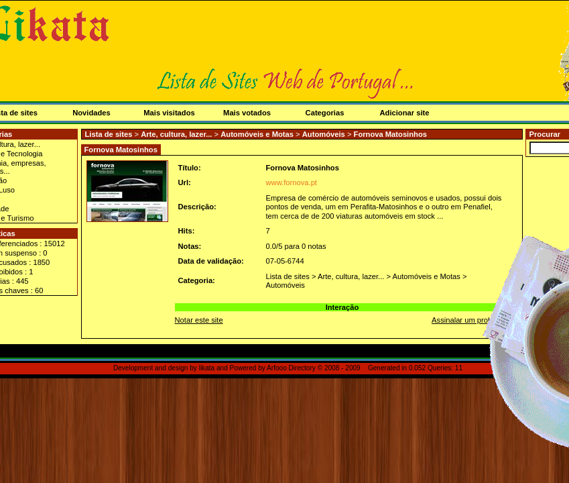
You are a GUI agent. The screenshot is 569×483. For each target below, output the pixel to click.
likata (207, 368)
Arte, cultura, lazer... (176, 134)
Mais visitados (168, 113)
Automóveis (323, 134)
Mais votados (247, 113)
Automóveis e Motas (257, 134)
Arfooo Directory (291, 368)
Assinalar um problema (470, 320)
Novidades (91, 113)
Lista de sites (109, 134)
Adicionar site (405, 113)
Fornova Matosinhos (390, 134)
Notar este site (199, 320)
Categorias (325, 113)
